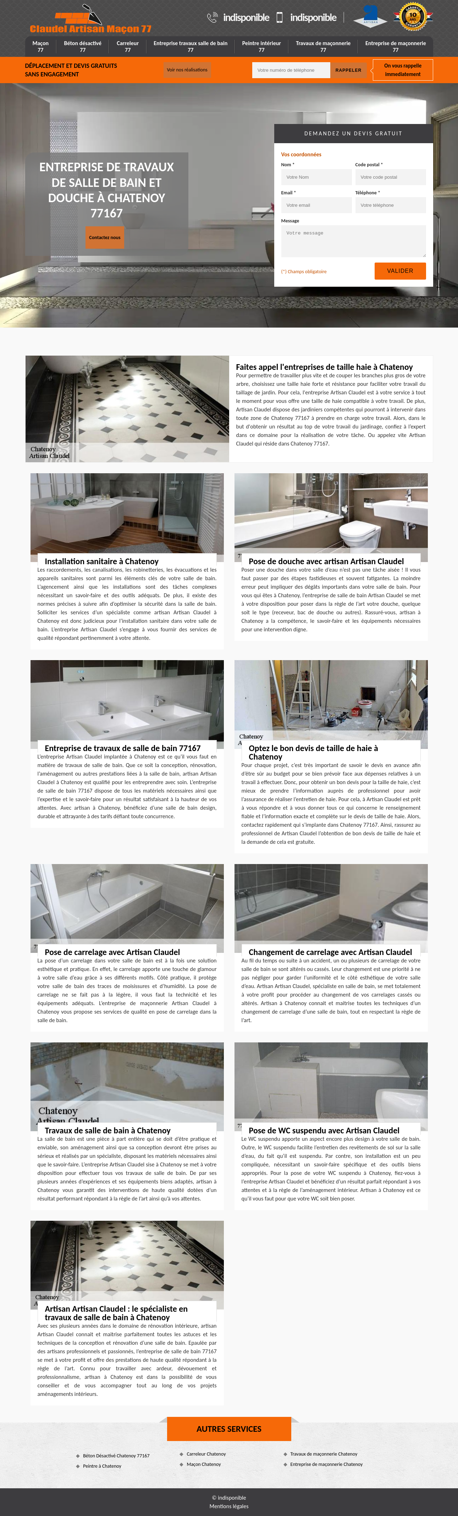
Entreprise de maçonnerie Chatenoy (327, 1464)
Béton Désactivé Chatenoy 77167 (116, 1456)
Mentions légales (229, 1506)
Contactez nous (104, 237)
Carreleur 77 (128, 46)
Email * (288, 193)
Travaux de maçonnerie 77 (323, 46)
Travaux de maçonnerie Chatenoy (324, 1454)
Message (290, 221)
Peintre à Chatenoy (102, 1466)
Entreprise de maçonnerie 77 (395, 46)
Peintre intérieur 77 (261, 46)
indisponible (246, 17)
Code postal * (369, 165)
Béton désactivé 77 (83, 46)
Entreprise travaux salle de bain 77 (190, 46)
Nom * (288, 165)
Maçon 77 (40, 46)
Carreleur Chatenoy (206, 1454)
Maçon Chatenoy (204, 1464)
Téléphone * (368, 193)
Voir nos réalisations (187, 70)
